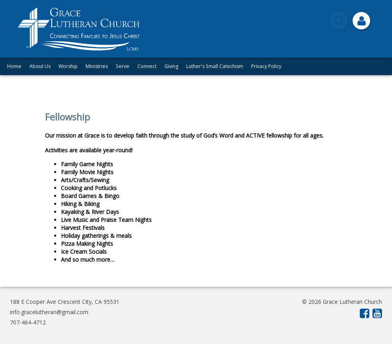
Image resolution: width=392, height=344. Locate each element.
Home (14, 66)
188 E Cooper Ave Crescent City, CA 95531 (64, 301)
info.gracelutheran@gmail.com (49, 312)
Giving (171, 66)
